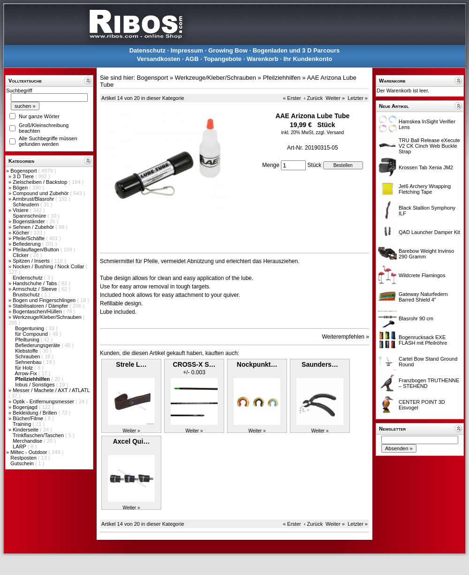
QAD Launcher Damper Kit (429, 232)
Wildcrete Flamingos (422, 275)
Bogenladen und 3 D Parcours (296, 50)
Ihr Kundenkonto (307, 58)
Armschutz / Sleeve (36, 289)
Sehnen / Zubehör (34, 227)
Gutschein (22, 463)
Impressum (187, 50)
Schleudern (26, 204)
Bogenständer (29, 221)
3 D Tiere (24, 176)
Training (22, 424)
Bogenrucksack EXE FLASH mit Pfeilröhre (423, 340)
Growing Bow (228, 50)
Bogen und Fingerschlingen (45, 300)
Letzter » (358, 98)
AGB (192, 58)
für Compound (32, 334)
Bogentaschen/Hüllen (38, 311)
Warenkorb (262, 58)
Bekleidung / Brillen (35, 413)
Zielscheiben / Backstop (40, 182)
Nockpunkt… (257, 364)
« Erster (292, 98)
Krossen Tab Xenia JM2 (426, 167)
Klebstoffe (27, 351)
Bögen (21, 187)
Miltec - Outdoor (29, 452)
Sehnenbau (29, 362)
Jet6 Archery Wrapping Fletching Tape (425, 189)
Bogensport (24, 171)
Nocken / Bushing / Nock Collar (49, 266)
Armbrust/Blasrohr (34, 199)
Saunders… (320, 364)
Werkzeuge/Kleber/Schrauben (48, 317)
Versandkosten (159, 58)
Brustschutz (27, 294)
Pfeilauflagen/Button (37, 249)
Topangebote (223, 58)
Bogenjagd (26, 407)
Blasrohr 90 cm (416, 318)
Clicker (21, 255)
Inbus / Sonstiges (35, 384)
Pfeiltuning (27, 339)
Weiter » (335, 98)
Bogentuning (30, 328)
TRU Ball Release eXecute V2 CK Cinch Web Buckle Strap (429, 145)
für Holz (24, 368)
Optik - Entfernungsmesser (44, 401)
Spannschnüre (30, 216)
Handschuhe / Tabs (35, 283)
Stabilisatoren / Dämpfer (41, 306)
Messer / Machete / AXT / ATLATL (51, 390)
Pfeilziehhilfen (281, 77)
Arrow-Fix (26, 373)
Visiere (21, 210)
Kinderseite (26, 429)
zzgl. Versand (330, 132)
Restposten (24, 458)
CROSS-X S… (194, 364)
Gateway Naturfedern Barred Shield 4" (423, 297)
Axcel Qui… (131, 441)
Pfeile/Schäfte (29, 238)
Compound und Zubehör (41, 193)
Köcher (21, 232)
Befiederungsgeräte (38, 345)
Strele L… (131, 364)
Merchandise (28, 441)
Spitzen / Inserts (32, 261)
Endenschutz (28, 277)
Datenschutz (147, 50)
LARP (20, 446)
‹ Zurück (313, 98)
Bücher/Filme (29, 418)
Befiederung (27, 244)
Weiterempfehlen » (346, 336)
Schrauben (28, 356)
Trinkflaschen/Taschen (39, 435)
